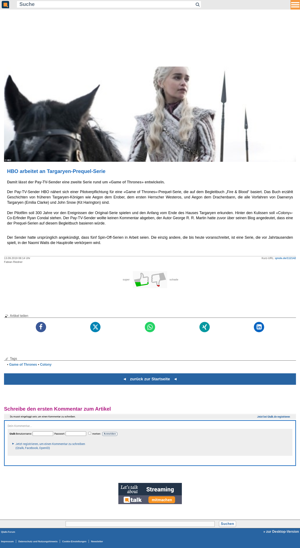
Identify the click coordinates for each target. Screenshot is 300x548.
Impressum (7, 541)
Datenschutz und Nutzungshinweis (38, 541)
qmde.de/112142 (285, 258)
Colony (45, 364)
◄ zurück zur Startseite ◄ (150, 379)
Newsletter (97, 541)
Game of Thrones (23, 364)
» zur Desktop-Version (281, 531)
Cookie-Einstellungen (74, 541)
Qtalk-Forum (8, 532)
